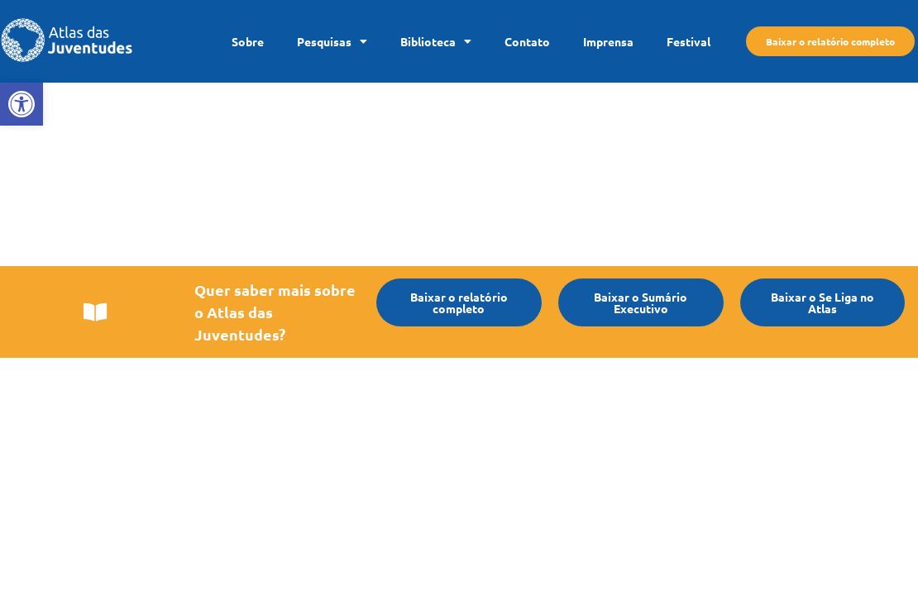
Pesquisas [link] (332, 41)
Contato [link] (527, 41)
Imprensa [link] (608, 41)
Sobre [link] (248, 41)
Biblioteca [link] (435, 41)
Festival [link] (688, 41)
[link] (21, 104)
